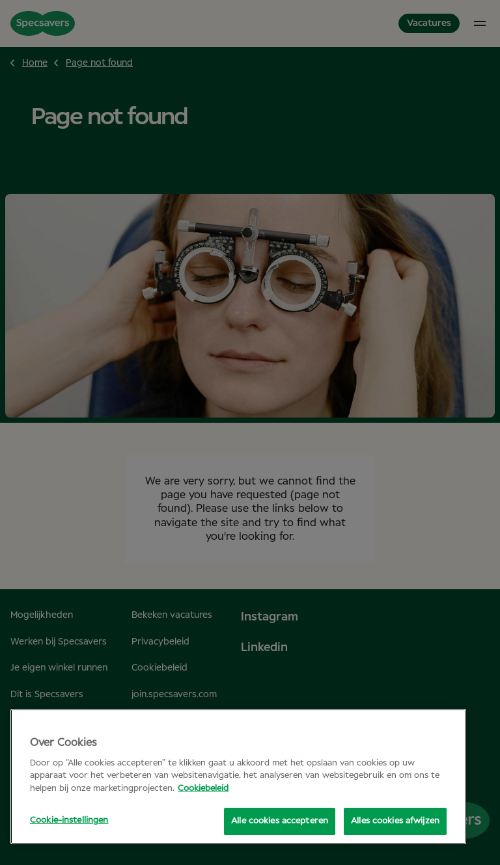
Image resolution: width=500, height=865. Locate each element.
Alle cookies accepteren (279, 821)
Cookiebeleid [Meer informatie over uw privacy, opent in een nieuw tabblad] (203, 788)
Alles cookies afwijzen (395, 821)
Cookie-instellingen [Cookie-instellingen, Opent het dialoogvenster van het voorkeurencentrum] (69, 820)
